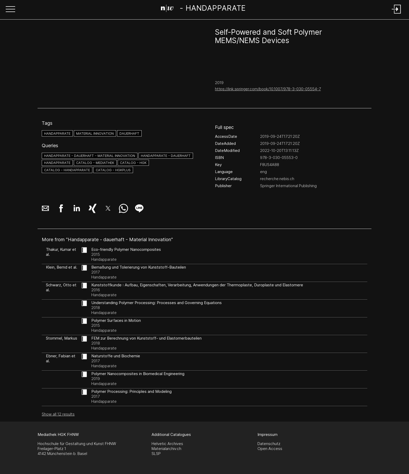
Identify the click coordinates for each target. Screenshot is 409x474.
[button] (10, 9)
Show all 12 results (58, 414)
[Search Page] (203, 9)
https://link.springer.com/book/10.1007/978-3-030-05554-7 (268, 88)
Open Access (269, 448)
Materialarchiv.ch (166, 448)
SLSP (156, 453)
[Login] (396, 13)
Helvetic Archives (167, 443)
